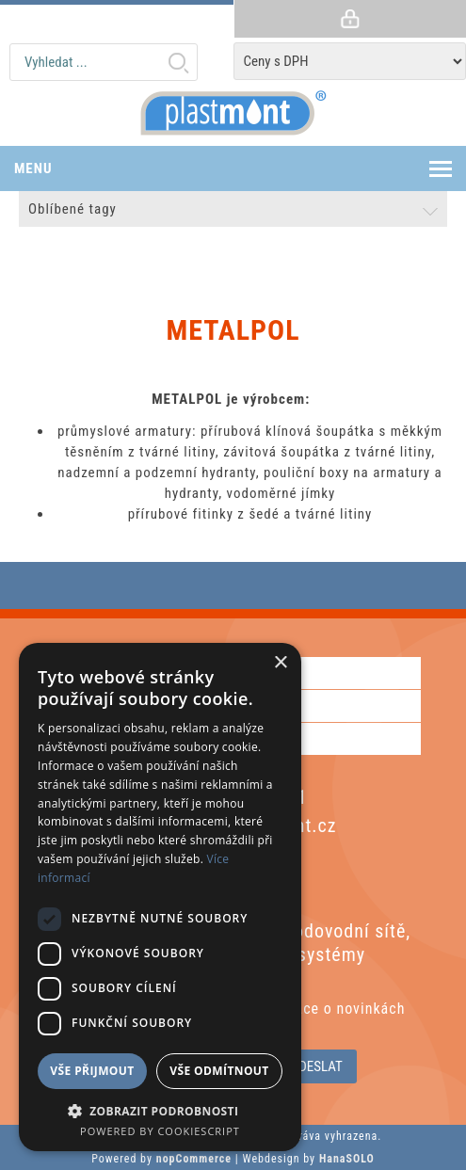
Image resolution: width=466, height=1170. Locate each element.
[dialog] (160, 897)
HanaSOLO (347, 1158)
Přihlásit (350, 19)
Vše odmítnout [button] (218, 1071)
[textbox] (103, 62)
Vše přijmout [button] (92, 1071)
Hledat (178, 62)
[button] (160, 1110)
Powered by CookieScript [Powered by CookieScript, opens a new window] (160, 1131)
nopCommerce (194, 1158)
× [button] (280, 663)
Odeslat (316, 1066)
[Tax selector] (350, 61)
